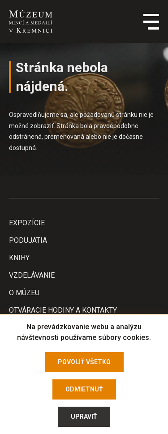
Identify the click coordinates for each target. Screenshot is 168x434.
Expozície (27, 223)
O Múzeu (24, 292)
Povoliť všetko (84, 361)
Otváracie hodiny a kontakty (63, 310)
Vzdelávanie (32, 275)
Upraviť (84, 416)
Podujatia (28, 240)
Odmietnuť (84, 389)
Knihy (19, 258)
